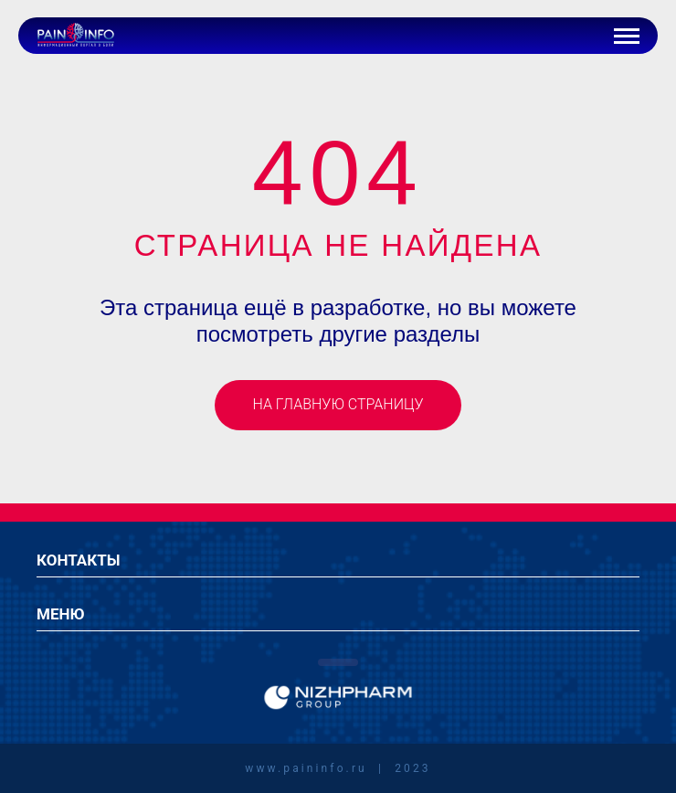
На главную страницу (338, 404)
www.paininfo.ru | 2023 (337, 769)
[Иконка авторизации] (584, 35)
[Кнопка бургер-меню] (626, 35)
